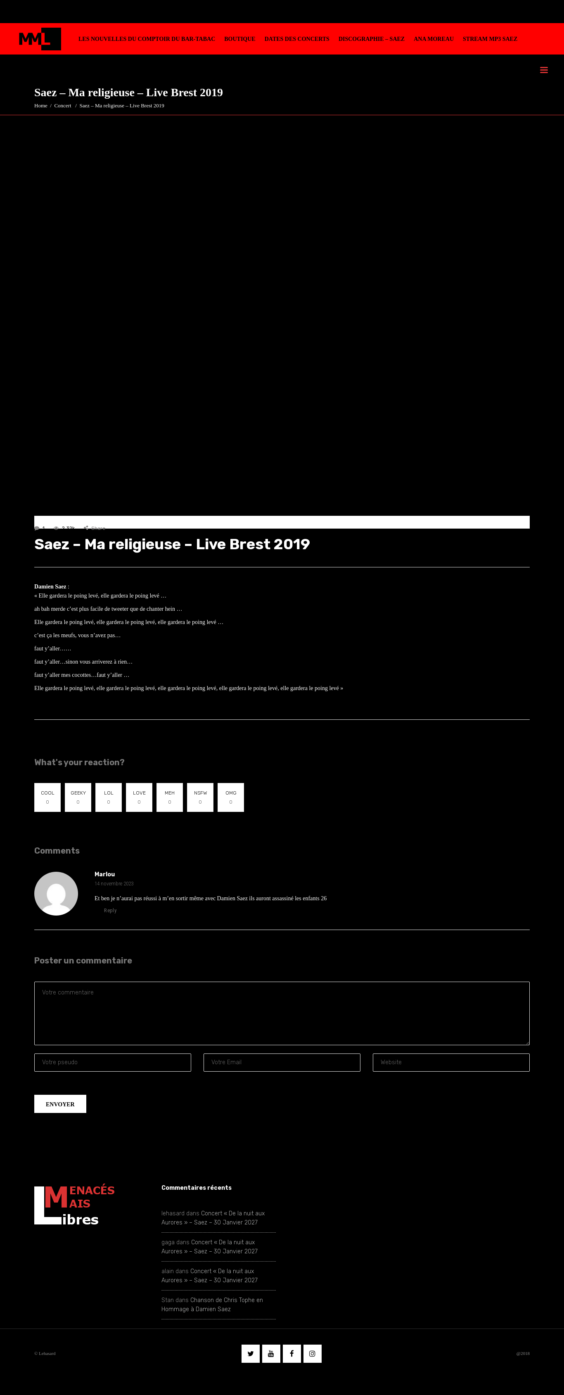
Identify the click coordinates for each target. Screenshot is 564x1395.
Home (40, 105)
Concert (62, 105)
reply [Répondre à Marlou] (105, 910)
